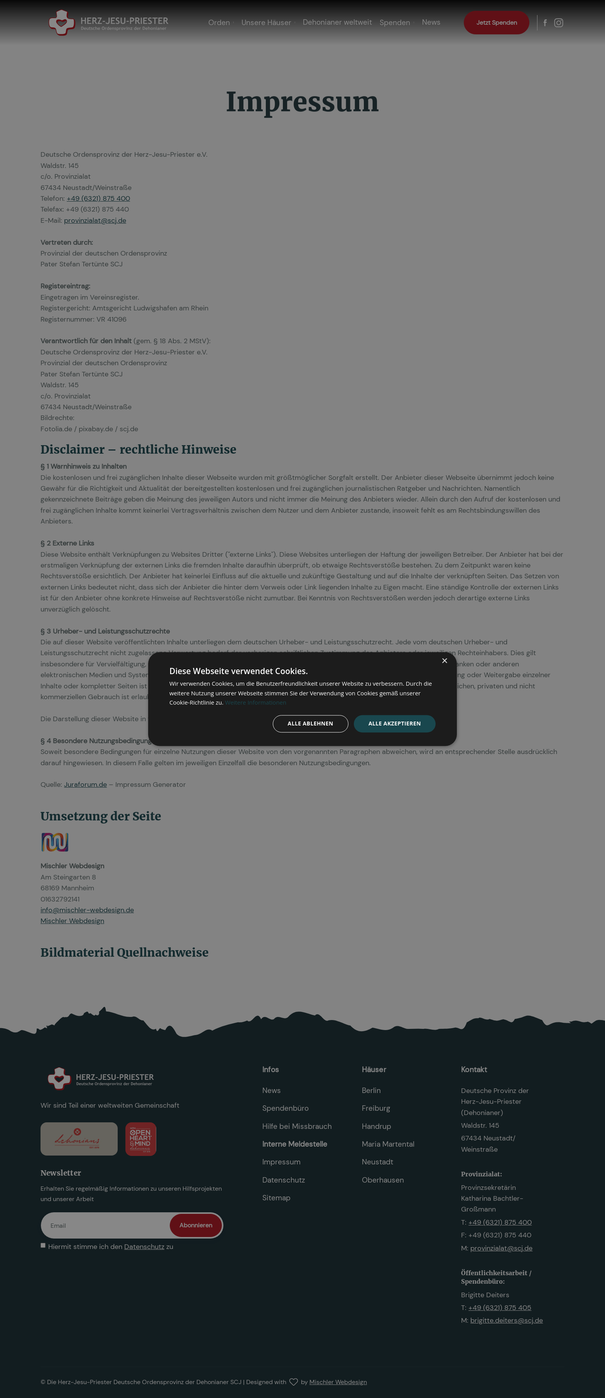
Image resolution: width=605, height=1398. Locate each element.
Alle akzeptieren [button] (394, 723)
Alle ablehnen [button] (310, 723)
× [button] (444, 661)
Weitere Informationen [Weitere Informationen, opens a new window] (255, 703)
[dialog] (302, 699)
